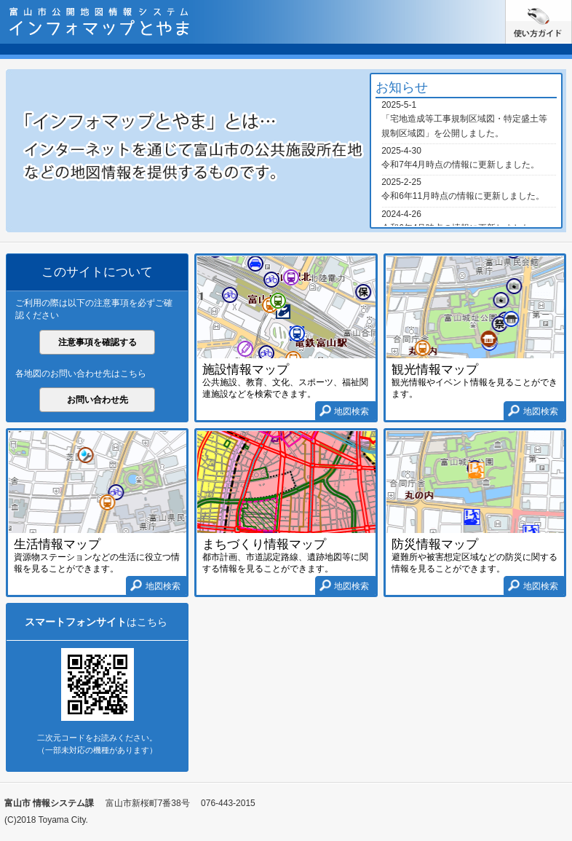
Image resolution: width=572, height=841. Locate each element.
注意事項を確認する (97, 342)
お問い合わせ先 (97, 400)
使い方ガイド (571, 6)
